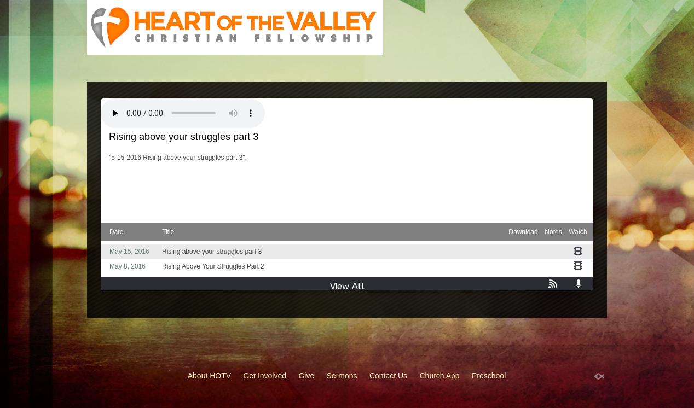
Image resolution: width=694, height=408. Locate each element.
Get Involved (264, 375)
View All (347, 286)
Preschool (489, 375)
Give (306, 375)
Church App (440, 375)
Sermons (342, 375)
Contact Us (388, 375)
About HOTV (209, 375)
